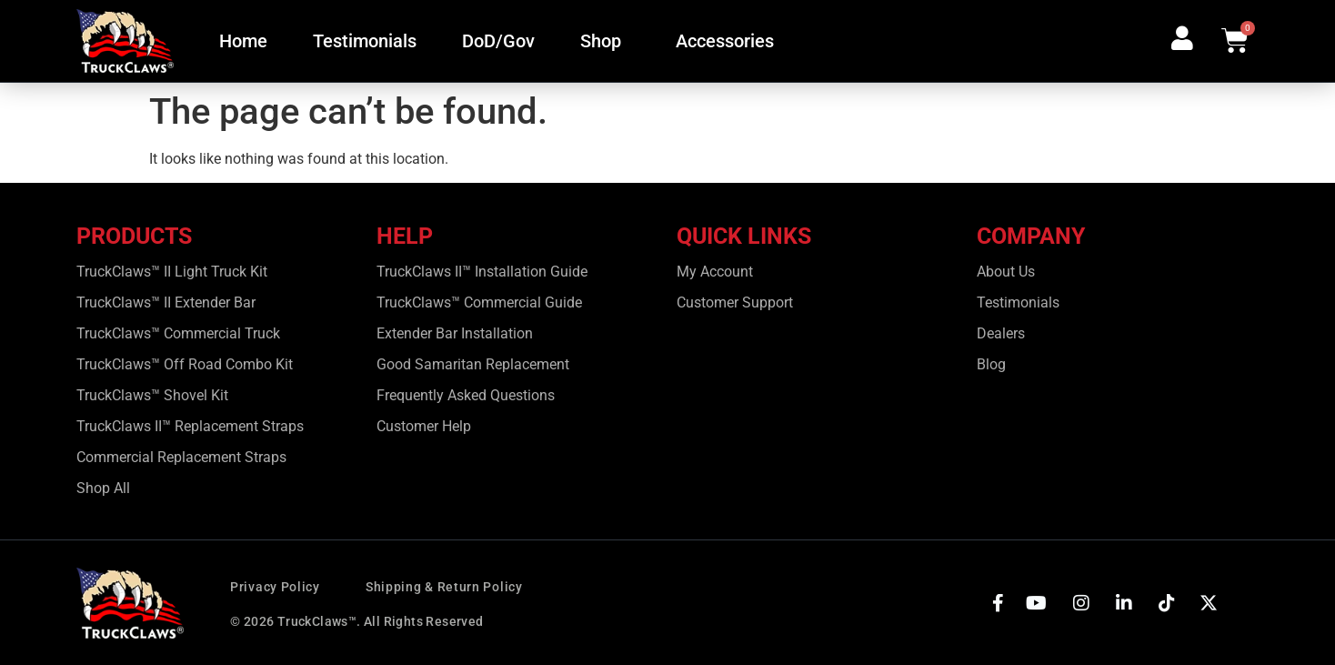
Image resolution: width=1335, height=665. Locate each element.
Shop (605, 41)
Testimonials (365, 41)
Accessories (729, 41)
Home (243, 41)
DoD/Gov (498, 41)
